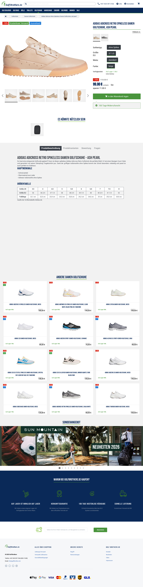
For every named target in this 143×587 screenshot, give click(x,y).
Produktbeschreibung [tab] (50, 148)
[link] (92, 501)
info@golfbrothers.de (15, 561)
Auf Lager (111, 72)
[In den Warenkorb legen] (117, 96)
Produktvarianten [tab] (70, 148)
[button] (4, 95)
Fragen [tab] (97, 148)
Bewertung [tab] (86, 148)
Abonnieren (100, 530)
